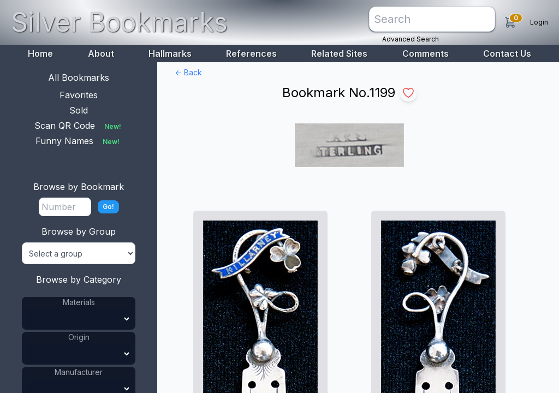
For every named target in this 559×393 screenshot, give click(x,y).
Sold (78, 110)
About (101, 53)
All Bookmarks (78, 77)
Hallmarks (170, 53)
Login (539, 22)
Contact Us (507, 53)
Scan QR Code (78, 125)
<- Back (188, 72)
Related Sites (339, 53)
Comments (425, 53)
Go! (108, 207)
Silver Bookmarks (119, 22)
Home (40, 53)
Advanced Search (410, 39)
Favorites (79, 95)
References (251, 53)
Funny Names (78, 140)
